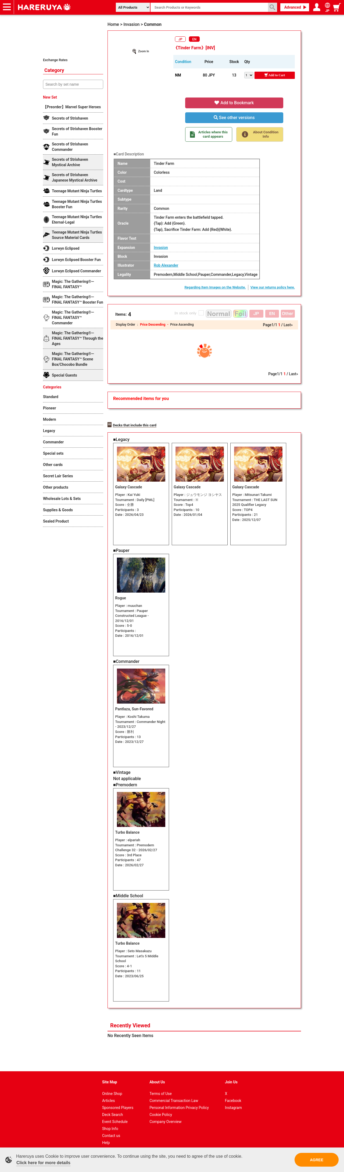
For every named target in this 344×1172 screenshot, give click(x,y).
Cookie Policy (160, 1109)
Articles (108, 1095)
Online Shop (112, 1088)
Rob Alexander (166, 265)
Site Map (109, 1076)
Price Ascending (182, 324)
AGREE (316, 1160)
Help (106, 1137)
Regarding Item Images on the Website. (215, 287)
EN (194, 39)
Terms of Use (160, 1088)
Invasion (161, 247)
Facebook (233, 1095)
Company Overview (165, 1116)
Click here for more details (43, 1162)
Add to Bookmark (234, 102)
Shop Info (110, 1123)
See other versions (234, 117)
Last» (288, 325)
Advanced (292, 7)
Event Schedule (115, 1116)
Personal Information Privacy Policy (179, 1102)
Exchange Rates (55, 60)
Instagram (233, 1102)
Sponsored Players (117, 1102)
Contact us (111, 1130)
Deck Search (112, 1109)
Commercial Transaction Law (173, 1095)
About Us (157, 1076)
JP (180, 39)
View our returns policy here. (272, 287)
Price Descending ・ (155, 324)
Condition (183, 62)
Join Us (231, 1076)
